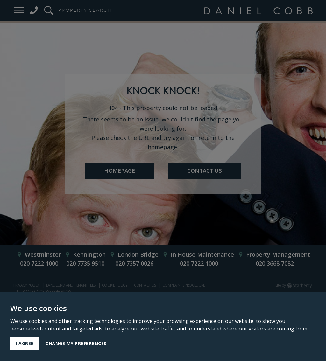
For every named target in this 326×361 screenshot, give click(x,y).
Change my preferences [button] (76, 343)
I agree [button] (25, 343)
